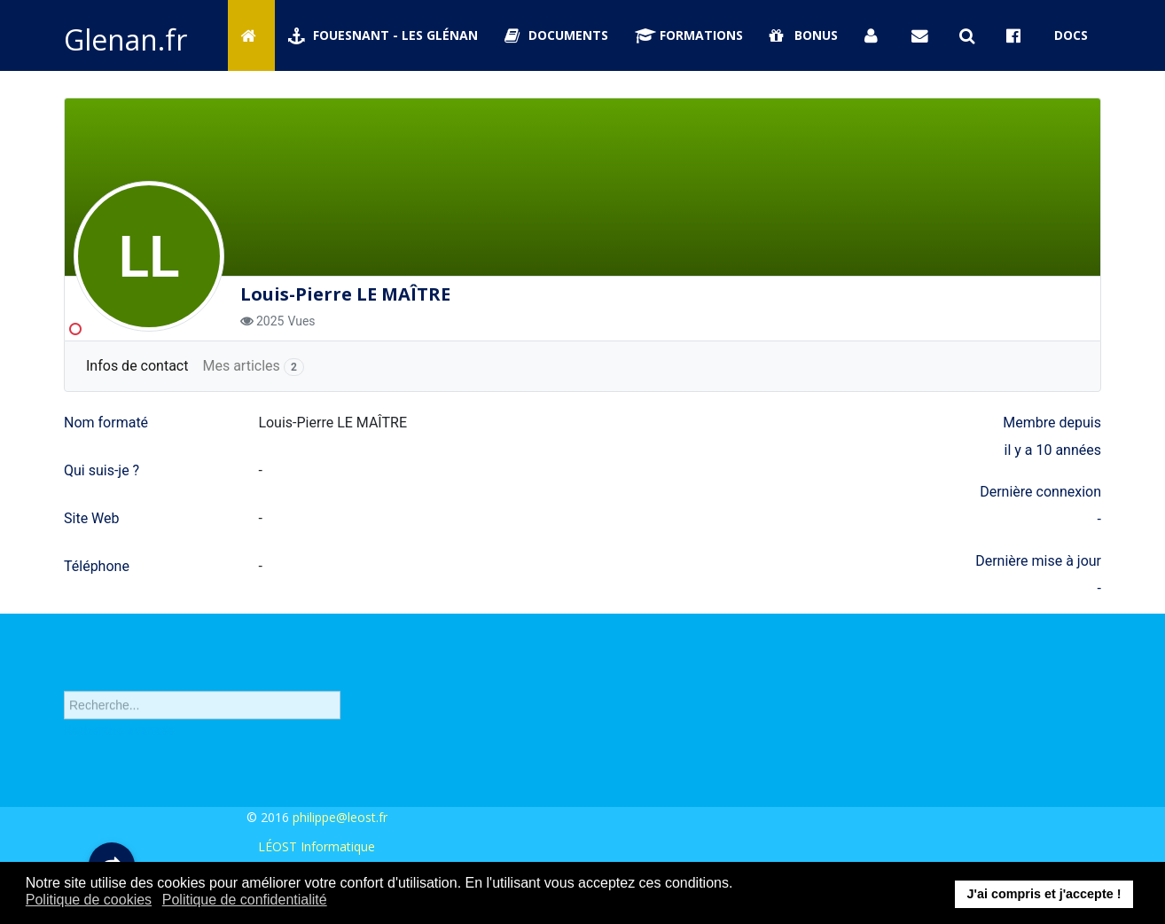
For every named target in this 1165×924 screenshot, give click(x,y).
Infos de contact (137, 365)
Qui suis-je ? (101, 470)
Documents (556, 35)
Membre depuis (1052, 422)
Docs (1071, 35)
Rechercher (64, 679)
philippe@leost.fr (340, 817)
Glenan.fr (125, 39)
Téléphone (96, 566)
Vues (301, 321)
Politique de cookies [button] (89, 899)
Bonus (804, 35)
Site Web (92, 518)
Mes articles (253, 366)
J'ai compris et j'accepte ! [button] (1043, 894)
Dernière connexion (1040, 491)
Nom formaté (106, 422)
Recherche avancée (120, 738)
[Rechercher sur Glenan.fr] (970, 35)
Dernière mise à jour (1038, 560)
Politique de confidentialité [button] (244, 899)
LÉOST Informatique (316, 846)
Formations (689, 35)
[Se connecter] (875, 35)
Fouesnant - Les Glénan (383, 35)
